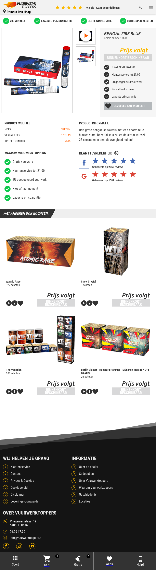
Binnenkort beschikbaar (128, 57)
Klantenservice (20, 467)
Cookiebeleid (19, 488)
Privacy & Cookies (22, 481)
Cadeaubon (86, 474)
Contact (16, 474)
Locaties (84, 501)
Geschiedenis (87, 494)
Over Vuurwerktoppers (93, 481)
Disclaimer (17, 494)
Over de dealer (88, 467)
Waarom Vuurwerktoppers (96, 488)
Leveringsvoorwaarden (25, 501)
